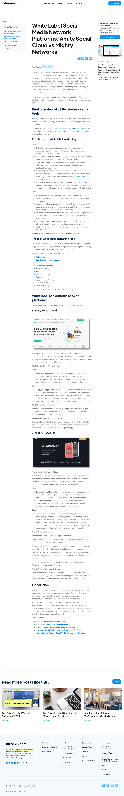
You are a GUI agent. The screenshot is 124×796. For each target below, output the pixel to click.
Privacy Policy (22, 791)
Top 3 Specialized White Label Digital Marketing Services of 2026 (109, 72)
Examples (69, 3)
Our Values (66, 762)
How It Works (49, 3)
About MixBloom (68, 753)
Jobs (64, 767)
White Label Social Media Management (69, 748)
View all (117, 681)
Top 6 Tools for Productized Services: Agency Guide (108, 78)
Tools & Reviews (48, 67)
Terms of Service (11, 791)
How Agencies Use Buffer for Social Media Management (108, 66)
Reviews (60, 3)
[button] (79, 3)
